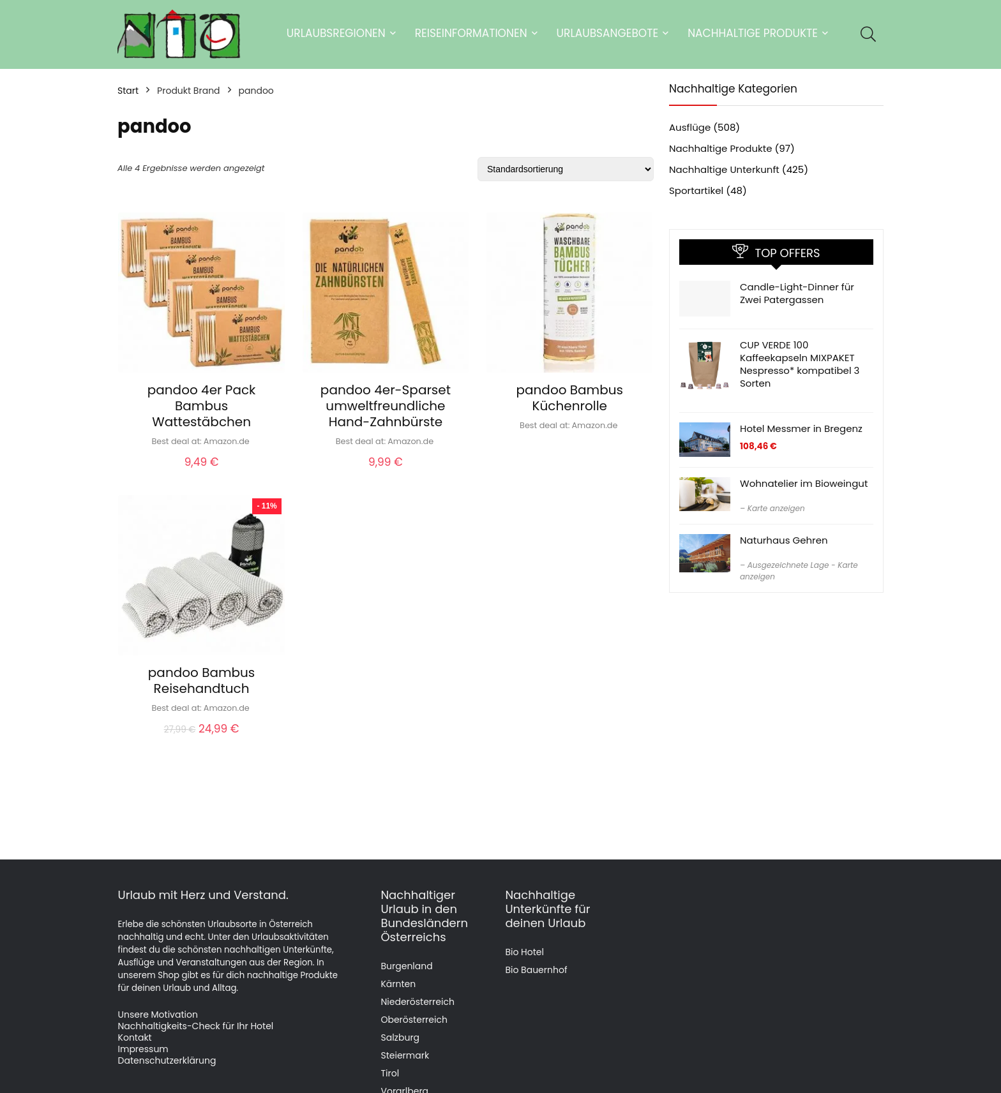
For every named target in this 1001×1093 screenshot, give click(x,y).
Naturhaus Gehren (784, 540)
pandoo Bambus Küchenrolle (569, 398)
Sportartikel (696, 190)
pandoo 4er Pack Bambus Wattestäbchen (201, 406)
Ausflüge (690, 127)
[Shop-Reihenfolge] (566, 169)
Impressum (143, 1049)
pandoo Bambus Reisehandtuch (201, 680)
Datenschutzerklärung (167, 1060)
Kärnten (398, 984)
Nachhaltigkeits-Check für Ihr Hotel (196, 1026)
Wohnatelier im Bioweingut (804, 483)
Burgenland (406, 966)
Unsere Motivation (158, 1014)
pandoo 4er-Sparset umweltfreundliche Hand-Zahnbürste (385, 406)
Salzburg (399, 1037)
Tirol (389, 1073)
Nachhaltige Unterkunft (724, 169)
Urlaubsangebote (608, 33)
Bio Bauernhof (536, 969)
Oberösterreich (413, 1019)
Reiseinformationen (471, 33)
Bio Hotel (524, 952)
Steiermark (404, 1055)
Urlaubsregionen (336, 33)
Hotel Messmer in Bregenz (801, 428)
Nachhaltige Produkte (753, 33)
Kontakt (135, 1037)
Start (128, 90)
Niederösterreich (417, 1001)
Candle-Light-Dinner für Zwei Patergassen (797, 293)
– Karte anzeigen (772, 508)
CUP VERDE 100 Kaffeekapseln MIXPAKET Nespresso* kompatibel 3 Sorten (799, 364)
